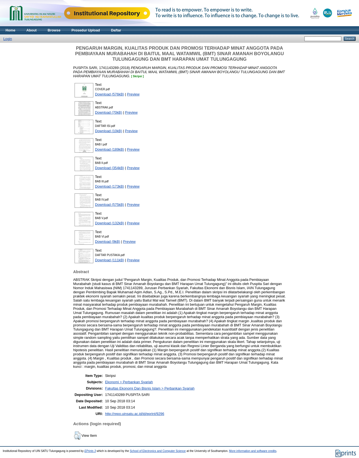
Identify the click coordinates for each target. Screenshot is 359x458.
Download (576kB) (109, 94)
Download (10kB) (108, 131)
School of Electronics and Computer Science (158, 450)
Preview (133, 94)
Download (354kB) (109, 168)
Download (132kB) (109, 223)
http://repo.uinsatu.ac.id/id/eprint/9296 (134, 414)
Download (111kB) (109, 260)
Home (10, 30)
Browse (54, 30)
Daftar (116, 30)
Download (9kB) (107, 241)
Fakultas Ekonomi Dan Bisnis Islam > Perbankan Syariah (149, 388)
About (32, 30)
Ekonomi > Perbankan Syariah (129, 382)
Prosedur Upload (86, 30)
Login (7, 39)
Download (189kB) (109, 149)
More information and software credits (252, 450)
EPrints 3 (90, 450)
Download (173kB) (109, 186)
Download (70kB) (108, 112)
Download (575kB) (109, 205)
